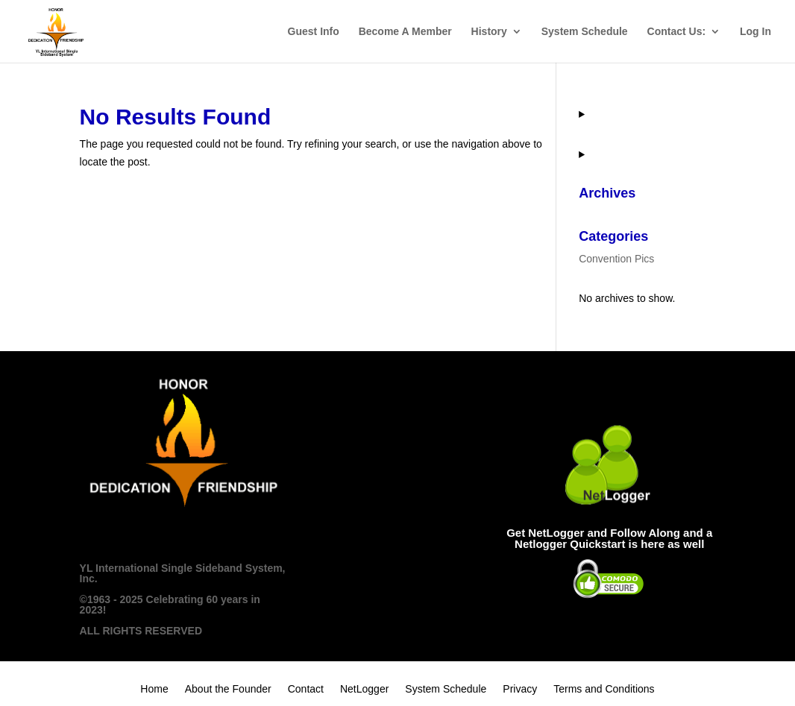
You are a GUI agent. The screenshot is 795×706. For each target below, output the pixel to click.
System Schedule (584, 31)
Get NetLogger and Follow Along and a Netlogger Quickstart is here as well (609, 538)
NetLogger (364, 689)
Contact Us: (676, 31)
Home (154, 689)
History (489, 31)
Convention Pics (616, 259)
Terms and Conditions (603, 689)
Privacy (520, 689)
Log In (755, 31)
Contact (306, 689)
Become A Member (405, 31)
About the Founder (228, 689)
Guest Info (313, 31)
